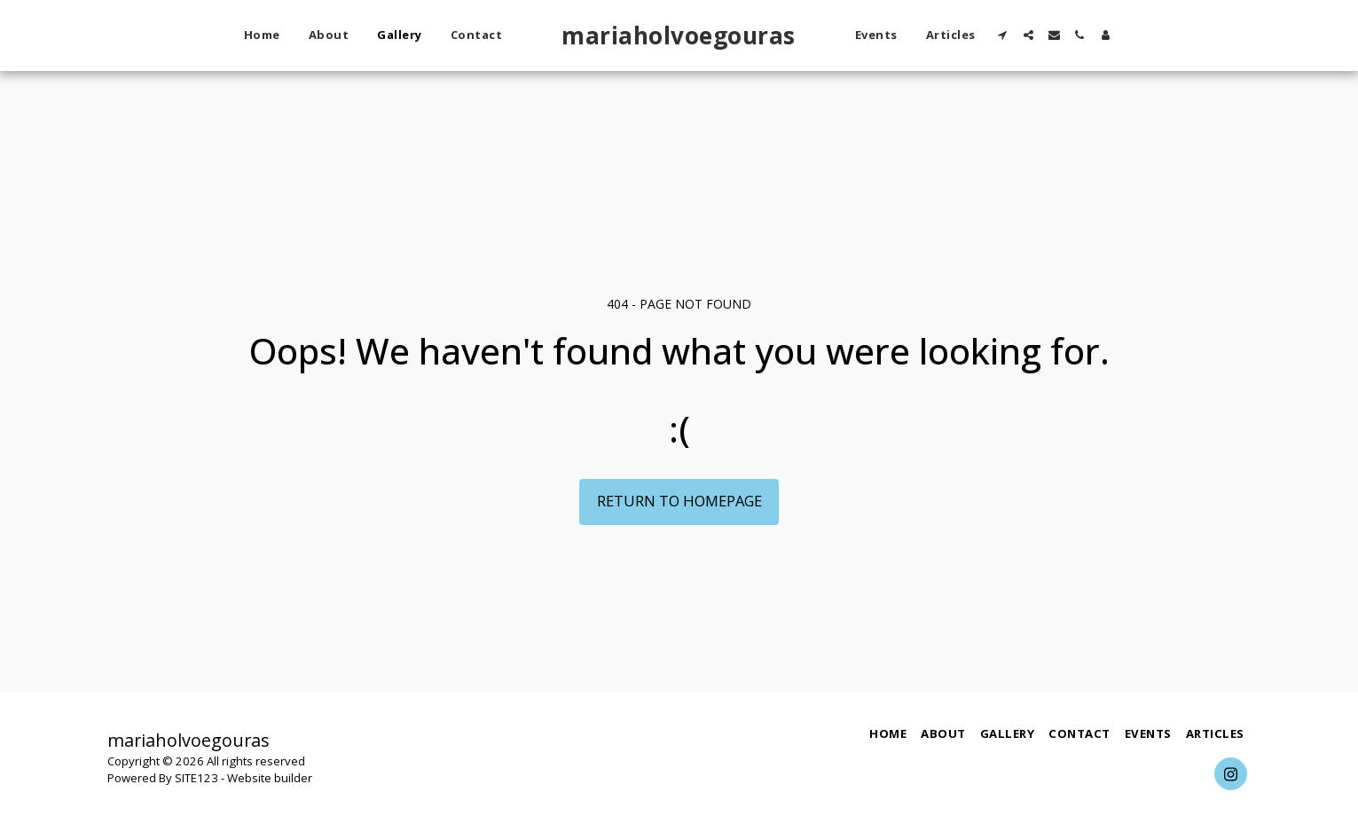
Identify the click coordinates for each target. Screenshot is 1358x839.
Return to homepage (679, 500)
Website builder (269, 778)
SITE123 (196, 778)
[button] (1003, 35)
